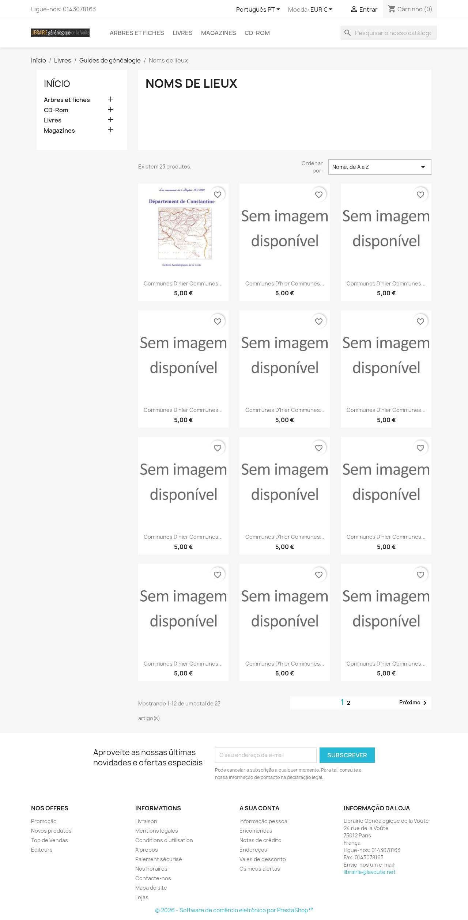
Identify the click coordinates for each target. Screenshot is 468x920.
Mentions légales (156, 830)
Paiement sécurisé (158, 859)
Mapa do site (151, 887)
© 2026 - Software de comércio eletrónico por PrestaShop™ (234, 910)
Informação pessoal (263, 821)
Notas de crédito (260, 840)
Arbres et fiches (137, 33)
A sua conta (259, 808)
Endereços (253, 849)
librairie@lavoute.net (370, 871)
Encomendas (255, 830)
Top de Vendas (49, 840)
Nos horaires (151, 868)
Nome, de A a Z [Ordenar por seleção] (379, 167)
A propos (146, 849)
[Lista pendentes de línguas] (259, 9)
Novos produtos (51, 830)
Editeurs (42, 849)
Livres (183, 33)
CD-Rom (257, 33)
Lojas (141, 897)
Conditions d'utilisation (164, 840)
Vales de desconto (262, 859)
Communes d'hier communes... (183, 283)
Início (57, 83)
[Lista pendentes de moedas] (322, 9)
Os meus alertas (259, 868)
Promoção (44, 821)
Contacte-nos (153, 878)
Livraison (146, 821)
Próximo (414, 702)
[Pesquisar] (388, 33)
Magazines (218, 33)
